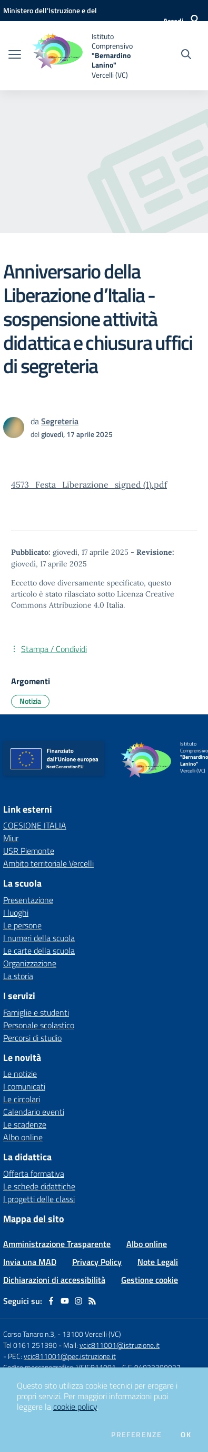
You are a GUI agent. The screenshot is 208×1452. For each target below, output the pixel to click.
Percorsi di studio (32, 1037)
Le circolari (21, 1099)
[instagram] (78, 1301)
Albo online (23, 1137)
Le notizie (20, 1073)
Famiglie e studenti (36, 1012)
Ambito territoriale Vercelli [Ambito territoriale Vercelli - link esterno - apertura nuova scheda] (48, 863)
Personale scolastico (38, 1025)
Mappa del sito (33, 1219)
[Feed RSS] (92, 1301)
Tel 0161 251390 (30, 1345)
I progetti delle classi (39, 1199)
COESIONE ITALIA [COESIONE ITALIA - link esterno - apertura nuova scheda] (34, 825)
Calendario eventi (33, 1111)
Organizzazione (29, 963)
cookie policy (75, 1406)
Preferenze (136, 1434)
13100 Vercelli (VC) (91, 1333)
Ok (186, 1434)
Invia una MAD (29, 1261)
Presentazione (28, 899)
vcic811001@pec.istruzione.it (70, 1356)
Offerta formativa (33, 1173)
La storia (18, 976)
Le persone (22, 925)
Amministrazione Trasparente (57, 1243)
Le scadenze (24, 1124)
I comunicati (24, 1086)
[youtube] (65, 1301)
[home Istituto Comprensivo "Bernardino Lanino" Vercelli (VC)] (83, 56)
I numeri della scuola (39, 938)
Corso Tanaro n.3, (30, 1333)
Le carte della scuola (39, 950)
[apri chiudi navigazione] (14, 55)
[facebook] (51, 1301)
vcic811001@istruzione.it (120, 1345)
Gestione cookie (149, 1279)
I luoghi (15, 912)
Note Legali (157, 1261)
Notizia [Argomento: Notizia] (30, 700)
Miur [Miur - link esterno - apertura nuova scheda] (10, 838)
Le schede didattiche (39, 1186)
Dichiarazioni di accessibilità (54, 1279)
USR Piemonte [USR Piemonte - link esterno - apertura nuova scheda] (28, 850)
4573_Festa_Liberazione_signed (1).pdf (89, 484)
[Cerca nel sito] (186, 55)
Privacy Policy (97, 1261)
